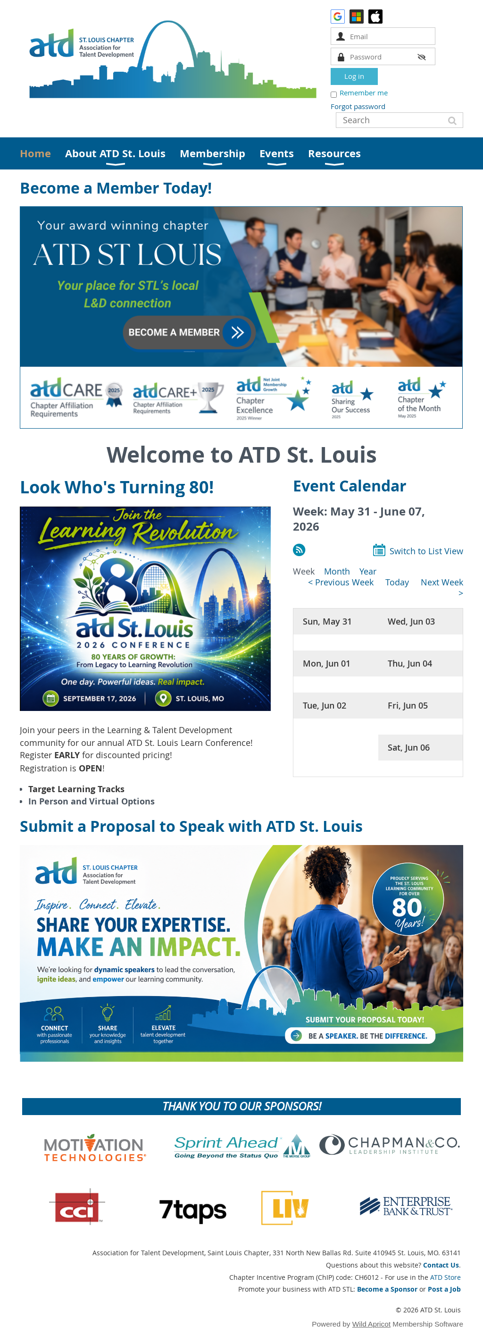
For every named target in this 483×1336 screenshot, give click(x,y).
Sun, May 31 (327, 621)
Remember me (364, 92)
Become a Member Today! (116, 188)
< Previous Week (341, 582)
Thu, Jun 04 (410, 663)
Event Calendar (350, 485)
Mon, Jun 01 (326, 663)
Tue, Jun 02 (324, 705)
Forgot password (358, 106)
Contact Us (441, 1264)
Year (367, 571)
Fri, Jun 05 (408, 705)
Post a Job (444, 1289)
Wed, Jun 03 (411, 621)
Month (337, 571)
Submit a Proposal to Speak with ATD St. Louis (191, 826)
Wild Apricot (371, 1324)
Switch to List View (426, 551)
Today (397, 582)
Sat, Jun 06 (409, 747)
